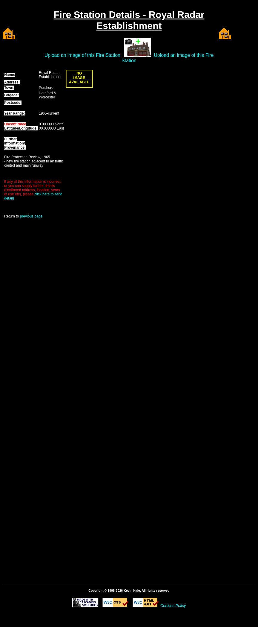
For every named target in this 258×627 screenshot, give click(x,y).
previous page (31, 216)
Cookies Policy (173, 605)
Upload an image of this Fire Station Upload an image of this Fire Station (129, 58)
